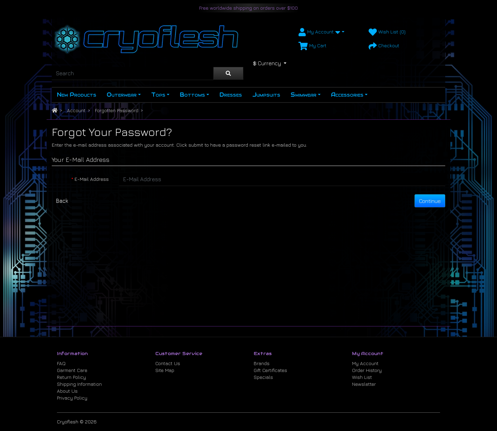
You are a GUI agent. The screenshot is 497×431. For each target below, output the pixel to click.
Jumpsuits (266, 94)
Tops (158, 94)
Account (76, 110)
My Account (365, 363)
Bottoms (192, 94)
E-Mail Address (92, 179)
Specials (263, 377)
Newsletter (364, 384)
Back (62, 200)
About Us (67, 391)
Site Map (164, 370)
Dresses (231, 94)
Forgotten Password (116, 110)
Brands (262, 363)
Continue (430, 201)
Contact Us (167, 363)
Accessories (347, 94)
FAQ (61, 363)
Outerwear (122, 94)
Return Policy (71, 377)
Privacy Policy (72, 398)
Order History (367, 370)
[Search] (132, 73)
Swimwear (303, 94)
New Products (76, 94)
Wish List (362, 377)
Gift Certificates (270, 370)
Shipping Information (79, 384)
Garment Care (72, 370)
